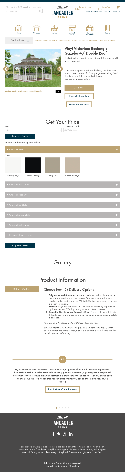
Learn (107, 33)
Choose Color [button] (16, 149)
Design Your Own (104, 8)
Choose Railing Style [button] (19, 214)
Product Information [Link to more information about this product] (79, 96)
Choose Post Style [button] (18, 204)
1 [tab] (29, 87)
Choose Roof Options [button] (19, 224)
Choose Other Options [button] (20, 235)
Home (88, 11)
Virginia (84, 452)
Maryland (63, 452)
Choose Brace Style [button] (19, 194)
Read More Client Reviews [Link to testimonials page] (62, 389)
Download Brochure (79, 104)
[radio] (13, 167)
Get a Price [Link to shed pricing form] (79, 87)
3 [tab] (37, 87)
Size (7, 126)
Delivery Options (21, 289)
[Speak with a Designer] (32, 6)
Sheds (18, 33)
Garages (36, 33)
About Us (107, 11)
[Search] (24, 11)
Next (60, 69)
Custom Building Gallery (83, 8)
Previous (6, 69)
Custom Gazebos (64, 40)
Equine (54, 33)
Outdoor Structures (90, 34)
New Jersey (51, 452)
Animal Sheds (72, 34)
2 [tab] (33, 87)
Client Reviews (96, 11)
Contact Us (116, 11)
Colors (8, 155)
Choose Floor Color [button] (19, 184)
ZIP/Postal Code (72, 126)
